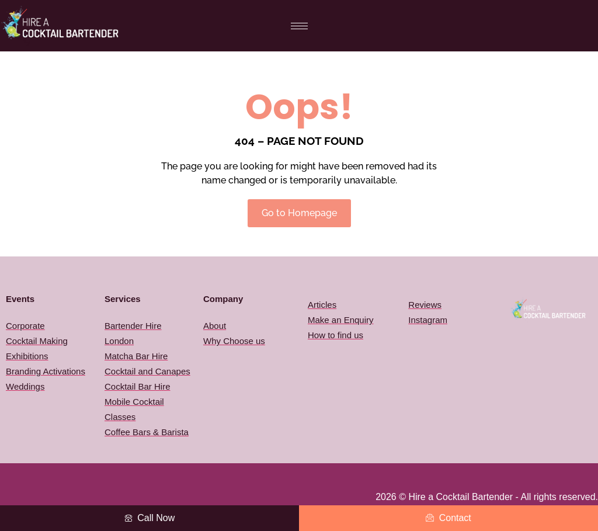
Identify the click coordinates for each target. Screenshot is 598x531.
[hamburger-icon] (299, 26)
